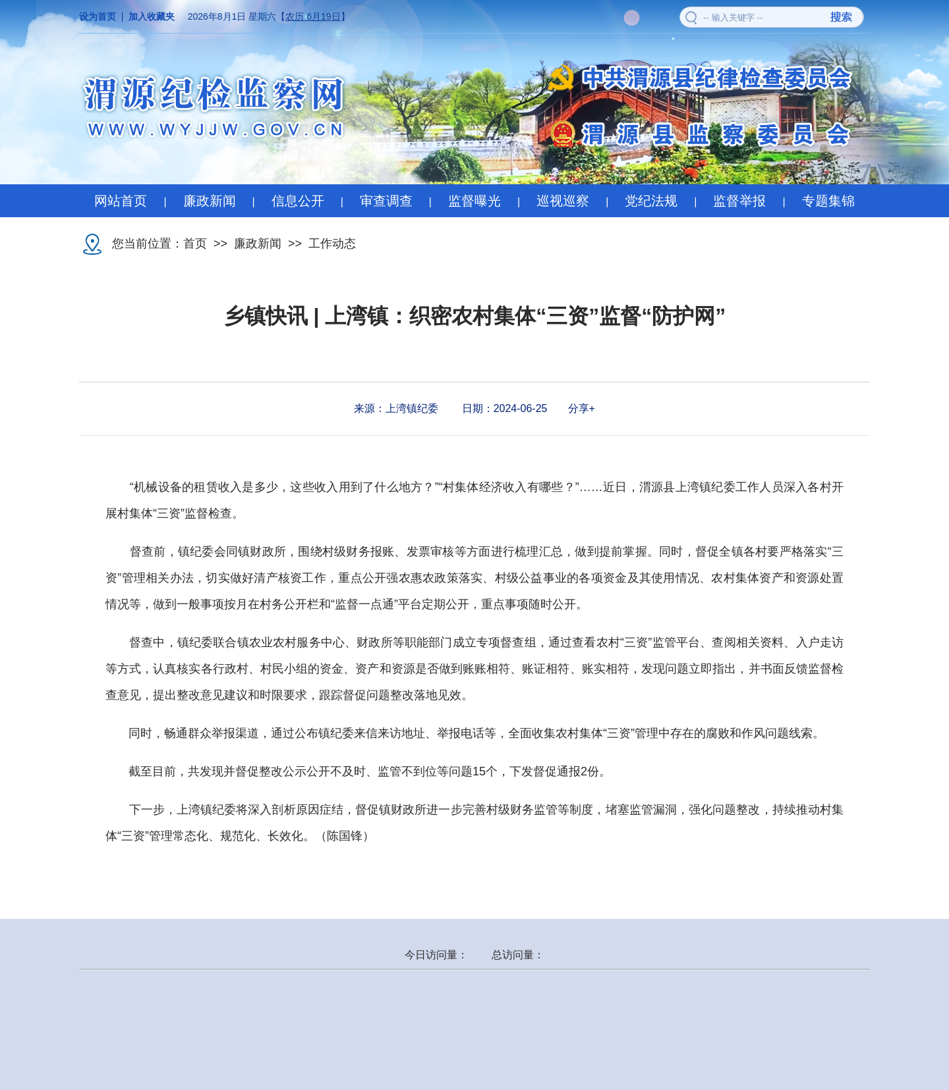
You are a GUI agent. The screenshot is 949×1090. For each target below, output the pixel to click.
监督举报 (739, 201)
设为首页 (97, 17)
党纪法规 (651, 201)
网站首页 (120, 201)
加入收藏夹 (152, 17)
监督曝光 (474, 201)
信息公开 (298, 201)
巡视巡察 (562, 201)
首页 (195, 243)
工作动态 (332, 243)
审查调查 (386, 201)
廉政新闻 (209, 201)
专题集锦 (828, 201)
